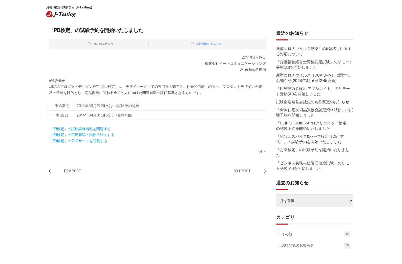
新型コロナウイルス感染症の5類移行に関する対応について (313, 51)
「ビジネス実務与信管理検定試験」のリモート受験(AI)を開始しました (314, 166)
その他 (287, 234)
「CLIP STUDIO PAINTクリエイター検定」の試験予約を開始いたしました (313, 126)
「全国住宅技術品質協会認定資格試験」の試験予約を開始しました (314, 113)
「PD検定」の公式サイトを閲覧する (78, 141)
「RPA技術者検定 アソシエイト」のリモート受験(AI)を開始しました (313, 91)
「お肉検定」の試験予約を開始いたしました (312, 152)
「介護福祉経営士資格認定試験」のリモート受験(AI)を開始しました (314, 65)
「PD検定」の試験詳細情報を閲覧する (80, 129)
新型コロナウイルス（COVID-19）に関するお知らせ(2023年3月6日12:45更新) (313, 78)
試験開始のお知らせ (209, 44)
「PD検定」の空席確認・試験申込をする (81, 135)
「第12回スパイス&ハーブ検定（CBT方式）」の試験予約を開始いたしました (310, 139)
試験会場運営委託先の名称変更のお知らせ (312, 102)
